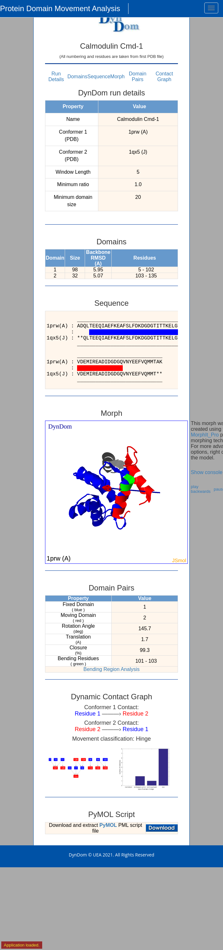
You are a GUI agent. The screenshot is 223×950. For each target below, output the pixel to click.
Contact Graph (164, 76)
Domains (77, 76)
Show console (207, 472)
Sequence (99, 76)
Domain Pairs (137, 76)
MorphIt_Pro (205, 434)
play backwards (201, 489)
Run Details (56, 76)
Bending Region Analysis (111, 669)
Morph (117, 76)
